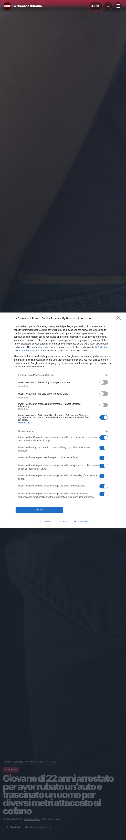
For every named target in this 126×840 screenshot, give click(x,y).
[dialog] (63, 420)
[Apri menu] (118, 6)
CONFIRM (39, 510)
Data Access (62, 521)
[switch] (103, 382)
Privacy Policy (81, 521)
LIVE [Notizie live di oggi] (96, 6)
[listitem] (63, 375)
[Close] (119, 319)
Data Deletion (44, 521)
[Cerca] (108, 6)
